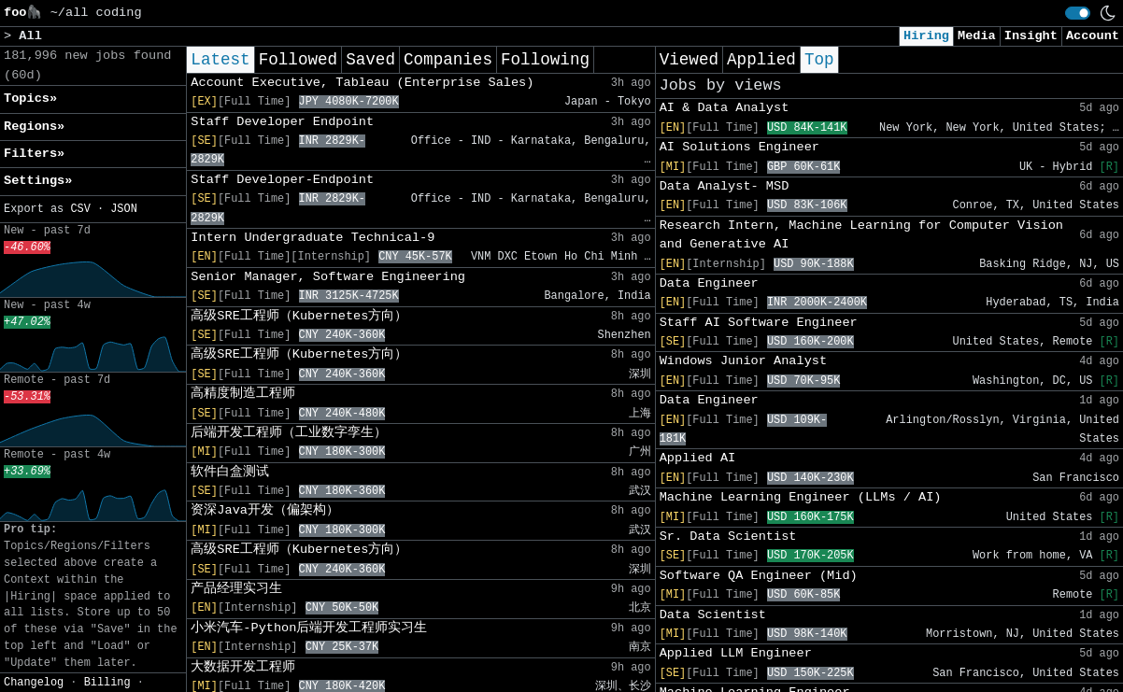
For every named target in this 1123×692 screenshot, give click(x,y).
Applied (761, 59)
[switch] (1077, 13)
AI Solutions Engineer (739, 147)
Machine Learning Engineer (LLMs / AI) (801, 497)
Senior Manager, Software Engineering (328, 277)
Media (977, 36)
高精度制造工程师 (243, 394)
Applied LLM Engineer (736, 653)
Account (1092, 36)
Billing (107, 682)
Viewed (689, 59)
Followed (298, 59)
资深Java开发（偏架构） (265, 510)
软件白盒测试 (230, 472)
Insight (1031, 36)
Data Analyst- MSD (724, 186)
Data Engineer (709, 283)
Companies (448, 59)
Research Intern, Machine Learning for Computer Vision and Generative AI (861, 235)
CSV (80, 209)
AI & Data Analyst (724, 108)
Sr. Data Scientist (728, 537)
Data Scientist (713, 615)
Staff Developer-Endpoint (282, 180)
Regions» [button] (34, 127)
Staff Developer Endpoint (282, 122)
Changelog (34, 682)
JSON (123, 209)
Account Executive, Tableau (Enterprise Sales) (362, 83)
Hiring (926, 36)
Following (545, 59)
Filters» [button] (34, 154)
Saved (370, 59)
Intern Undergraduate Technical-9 (312, 238)
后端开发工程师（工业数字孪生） (289, 433)
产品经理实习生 (236, 589)
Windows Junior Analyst (743, 361)
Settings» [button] (38, 181)
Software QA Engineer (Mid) (759, 576)
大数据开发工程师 (243, 667)
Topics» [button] (30, 99)
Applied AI (698, 458)
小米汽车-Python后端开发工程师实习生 (309, 628)
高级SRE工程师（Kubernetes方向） (299, 316)
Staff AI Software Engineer (759, 323)
